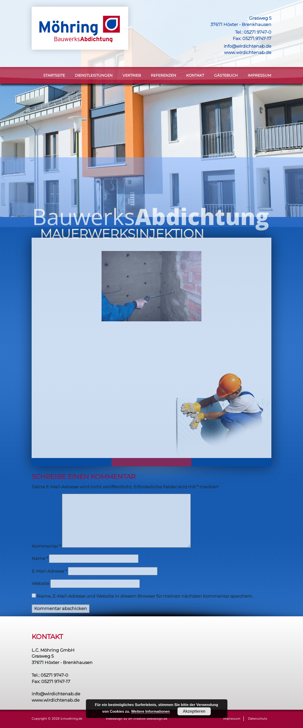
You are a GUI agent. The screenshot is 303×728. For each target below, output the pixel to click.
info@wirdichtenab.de (247, 46)
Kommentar (46, 546)
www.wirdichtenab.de (247, 52)
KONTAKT (195, 75)
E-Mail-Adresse (49, 571)
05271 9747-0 (257, 32)
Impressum (259, 75)
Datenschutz (257, 718)
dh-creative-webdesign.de (147, 718)
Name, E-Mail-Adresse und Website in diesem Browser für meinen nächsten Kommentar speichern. (145, 596)
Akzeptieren (194, 711)
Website (40, 583)
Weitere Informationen (150, 711)
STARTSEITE (54, 75)
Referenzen (163, 75)
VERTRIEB (132, 75)
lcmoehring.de (71, 718)
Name (40, 558)
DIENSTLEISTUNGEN (94, 75)
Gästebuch (226, 75)
